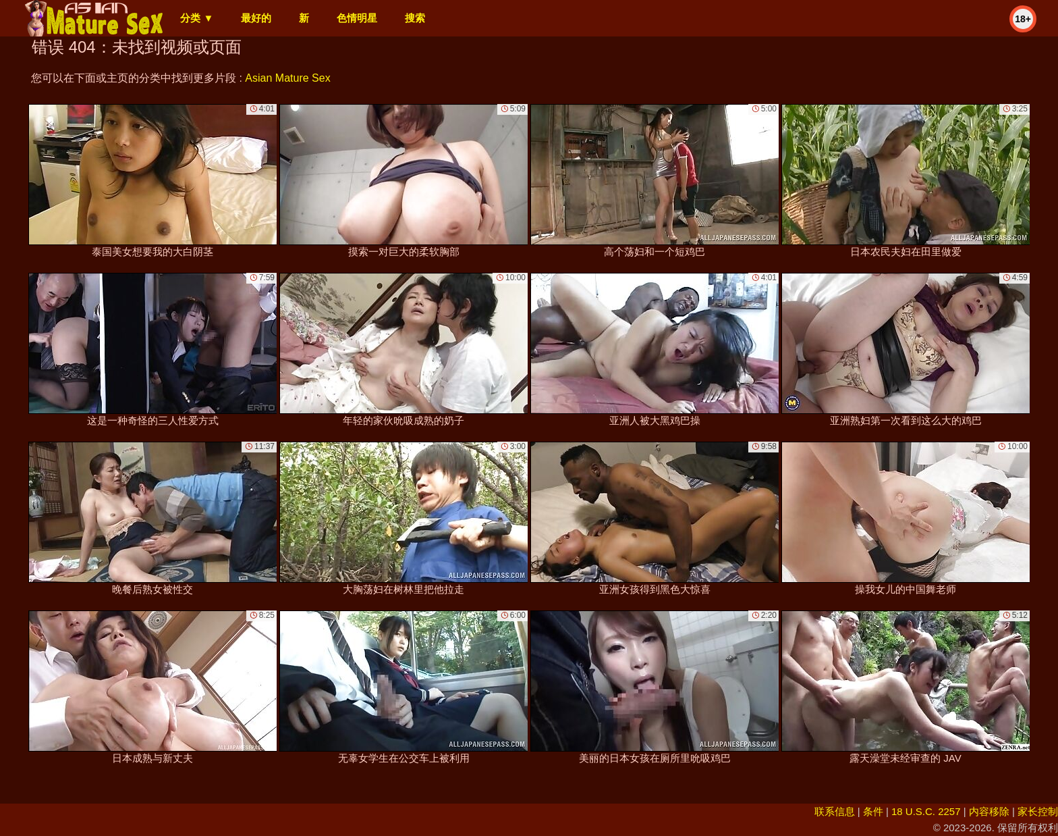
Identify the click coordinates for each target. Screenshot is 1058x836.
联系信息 (834, 811)
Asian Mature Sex (287, 78)
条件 (873, 811)
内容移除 (989, 811)
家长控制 (1038, 811)
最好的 (256, 18)
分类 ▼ (196, 18)
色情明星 (357, 18)
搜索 (415, 18)
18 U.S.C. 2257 (926, 811)
